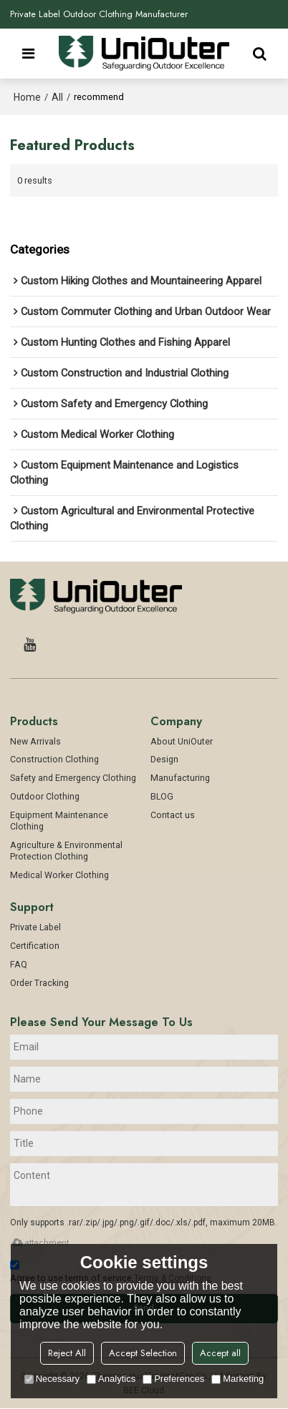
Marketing (237, 1378)
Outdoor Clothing (45, 797)
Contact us (172, 816)
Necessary (52, 1378)
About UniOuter (181, 742)
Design (164, 760)
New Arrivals (35, 742)
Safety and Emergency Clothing (73, 779)
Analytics (111, 1378)
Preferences (173, 1378)
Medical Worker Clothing (59, 876)
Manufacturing (180, 779)
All (57, 97)
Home (27, 97)
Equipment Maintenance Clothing (59, 822)
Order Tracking (39, 984)
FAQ (18, 965)
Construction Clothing (54, 760)
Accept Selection (143, 1353)
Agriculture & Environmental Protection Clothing (66, 852)
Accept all (220, 1353)
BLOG (161, 797)
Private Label (35, 928)
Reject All (67, 1353)
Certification (34, 947)
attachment (39, 1243)
